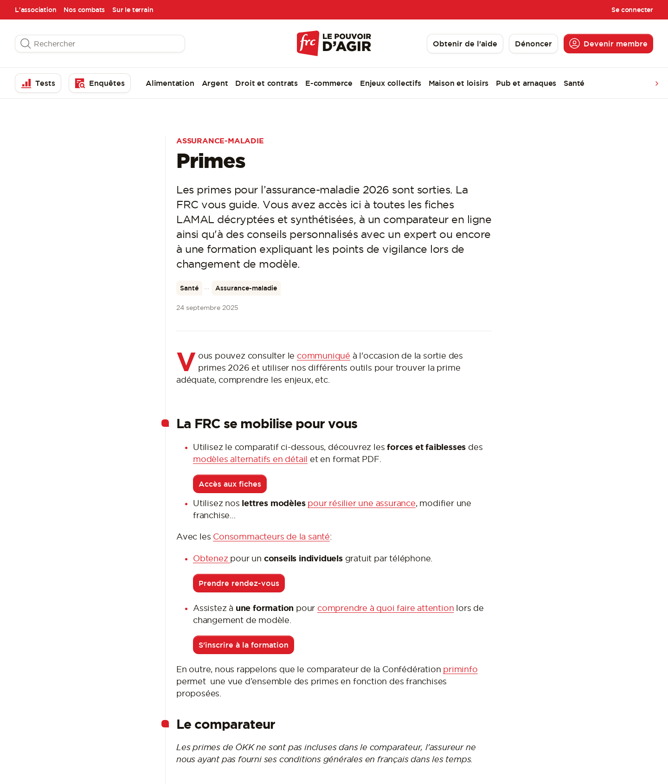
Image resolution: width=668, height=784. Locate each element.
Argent (215, 83)
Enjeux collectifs (390, 83)
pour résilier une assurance (362, 503)
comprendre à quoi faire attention (385, 608)
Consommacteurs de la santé (271, 536)
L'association (35, 9)
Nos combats (84, 9)
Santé (574, 83)
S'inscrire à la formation (244, 645)
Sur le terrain (132, 9)
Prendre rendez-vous (239, 583)
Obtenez (211, 558)
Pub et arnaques (526, 83)
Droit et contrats (266, 83)
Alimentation (170, 83)
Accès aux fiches (230, 484)
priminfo (460, 669)
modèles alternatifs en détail (250, 459)
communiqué (323, 355)
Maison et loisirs (459, 83)
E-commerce (329, 83)
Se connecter (632, 9)
